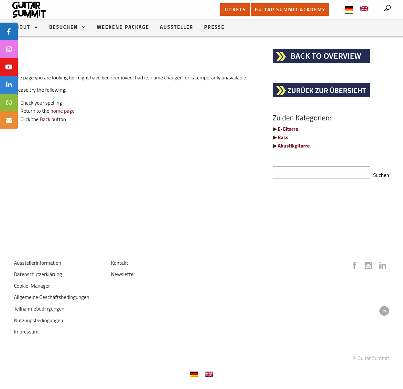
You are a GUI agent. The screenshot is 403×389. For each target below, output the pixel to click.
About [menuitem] (21, 28)
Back (45, 119)
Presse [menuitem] (214, 28)
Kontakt (119, 261)
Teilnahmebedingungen (39, 307)
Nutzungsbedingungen (38, 318)
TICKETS (235, 9)
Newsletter (123, 272)
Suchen (381, 173)
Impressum (26, 329)
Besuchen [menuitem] (63, 28)
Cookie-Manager (32, 284)
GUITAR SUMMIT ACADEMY (290, 9)
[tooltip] (9, 31)
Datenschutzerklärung (38, 272)
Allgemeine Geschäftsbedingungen (51, 295)
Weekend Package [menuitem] (123, 28)
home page (62, 111)
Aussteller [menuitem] (176, 28)
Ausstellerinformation (37, 261)
